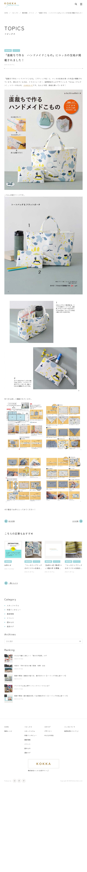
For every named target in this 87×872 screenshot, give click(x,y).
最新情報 (24, 13)
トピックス (15, 13)
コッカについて (69, 727)
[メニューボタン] (81, 4)
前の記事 (12, 521)
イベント (31, 13)
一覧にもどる (13, 583)
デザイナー (48, 731)
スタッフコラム (13, 605)
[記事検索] (76, 4)
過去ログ (10, 626)
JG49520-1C (28, 85)
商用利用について (70, 731)
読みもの (10, 622)
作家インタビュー (14, 609)
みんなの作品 (49, 735)
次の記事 (75, 521)
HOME (6, 13)
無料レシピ (8, 731)
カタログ (47, 727)
